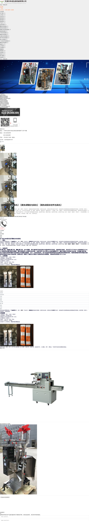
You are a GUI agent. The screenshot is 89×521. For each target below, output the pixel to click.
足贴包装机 (3, 95)
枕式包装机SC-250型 (5, 423)
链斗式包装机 (3, 105)
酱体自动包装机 (4, 107)
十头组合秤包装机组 (5, 106)
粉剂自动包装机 (4, 97)
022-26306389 (6, 135)
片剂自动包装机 (4, 100)
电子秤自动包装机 (4, 104)
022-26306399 (7, 133)
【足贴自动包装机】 (5, 497)
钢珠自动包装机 (4, 101)
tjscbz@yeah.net (8, 139)
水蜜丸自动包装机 (4, 103)
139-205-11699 (7, 137)
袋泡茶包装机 (3, 99)
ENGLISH (5, 4)
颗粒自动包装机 (4, 96)
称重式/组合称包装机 (5, 98)
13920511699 (2, 229)
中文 (1, 4)
